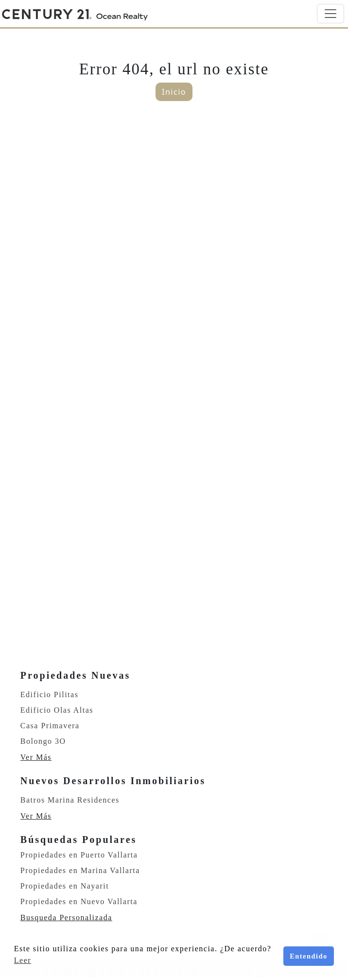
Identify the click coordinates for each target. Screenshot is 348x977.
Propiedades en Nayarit (64, 886)
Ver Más (36, 757)
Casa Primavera (50, 725)
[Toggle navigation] (330, 13)
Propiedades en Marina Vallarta (80, 870)
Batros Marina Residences (70, 800)
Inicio (174, 91)
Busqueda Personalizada (66, 917)
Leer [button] (22, 960)
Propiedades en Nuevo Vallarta (79, 901)
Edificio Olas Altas (56, 710)
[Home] (75, 13)
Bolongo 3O (43, 741)
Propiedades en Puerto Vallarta (79, 855)
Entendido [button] (309, 956)
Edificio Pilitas (49, 694)
